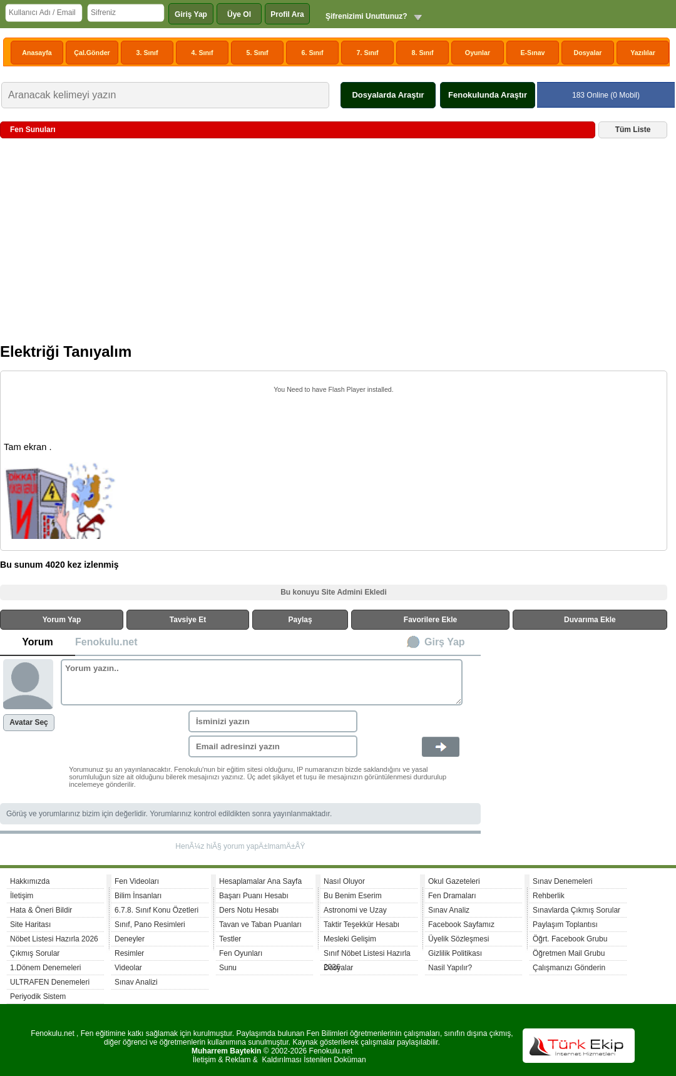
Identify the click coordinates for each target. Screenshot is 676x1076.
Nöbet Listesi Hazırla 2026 (54, 939)
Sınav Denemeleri (562, 881)
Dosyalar (587, 52)
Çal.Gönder (92, 52)
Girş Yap (444, 642)
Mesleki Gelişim (350, 939)
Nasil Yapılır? (450, 967)
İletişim (21, 895)
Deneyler (130, 939)
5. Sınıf (258, 52)
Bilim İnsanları (138, 895)
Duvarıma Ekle (590, 619)
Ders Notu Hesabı (249, 910)
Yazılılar (642, 52)
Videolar (128, 967)
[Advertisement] (333, 245)
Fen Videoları (137, 881)
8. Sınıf (423, 52)
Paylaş (300, 619)
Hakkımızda (29, 881)
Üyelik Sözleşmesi (458, 939)
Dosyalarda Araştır (388, 95)
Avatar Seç (28, 722)
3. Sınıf (147, 52)
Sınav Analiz (448, 910)
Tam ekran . (28, 447)
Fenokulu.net (106, 642)
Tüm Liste (633, 129)
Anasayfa (36, 52)
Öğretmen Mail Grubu (569, 953)
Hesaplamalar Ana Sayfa (260, 881)
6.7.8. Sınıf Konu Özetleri (156, 910)
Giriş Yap (191, 14)
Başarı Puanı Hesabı (254, 895)
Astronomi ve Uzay (355, 910)
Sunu (228, 967)
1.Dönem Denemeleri (45, 967)
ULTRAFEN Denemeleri (50, 982)
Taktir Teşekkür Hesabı (361, 924)
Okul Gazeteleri (454, 881)
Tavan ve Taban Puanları (260, 924)
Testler (230, 939)
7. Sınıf (368, 52)
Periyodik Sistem (38, 996)
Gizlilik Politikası (455, 953)
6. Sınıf (313, 52)
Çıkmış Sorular (34, 953)
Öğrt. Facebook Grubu (570, 939)
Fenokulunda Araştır (487, 95)
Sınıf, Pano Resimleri (150, 924)
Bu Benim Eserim (353, 895)
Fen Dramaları (452, 895)
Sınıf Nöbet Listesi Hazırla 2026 (367, 955)
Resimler (129, 953)
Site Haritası (30, 924)
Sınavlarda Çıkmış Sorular (576, 910)
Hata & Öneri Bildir (41, 910)
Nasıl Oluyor (344, 881)
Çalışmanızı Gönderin (569, 967)
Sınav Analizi (136, 982)
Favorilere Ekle (430, 619)
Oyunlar (477, 52)
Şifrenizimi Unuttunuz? (366, 16)
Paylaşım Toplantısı (565, 924)
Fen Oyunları (240, 953)
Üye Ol (239, 14)
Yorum (37, 642)
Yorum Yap (62, 619)
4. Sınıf (202, 52)
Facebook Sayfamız (461, 924)
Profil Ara (287, 14)
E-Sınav (532, 52)
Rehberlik (549, 895)
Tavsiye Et (188, 619)
